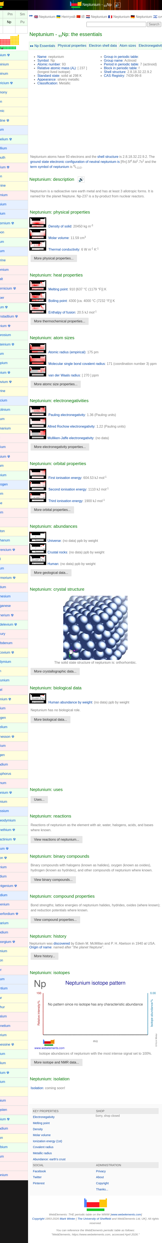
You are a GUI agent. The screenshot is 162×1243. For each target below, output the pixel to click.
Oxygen (9, 755)
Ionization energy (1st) (57, 1144)
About (105, 1180)
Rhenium (9, 867)
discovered (71, 952)
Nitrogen (9, 717)
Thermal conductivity (64, 249)
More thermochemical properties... (69, 321)
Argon (7, 101)
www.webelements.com (131, 1217)
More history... (54, 965)
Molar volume (58, 238)
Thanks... (107, 1192)
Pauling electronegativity (67, 418)
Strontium (10, 988)
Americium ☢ (13, 83)
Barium (8, 129)
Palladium (10, 764)
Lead (7, 559)
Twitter (47, 1180)
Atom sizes (137, 45)
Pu (32, 22)
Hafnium (9, 447)
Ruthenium (11, 904)
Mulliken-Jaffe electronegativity (71, 442)
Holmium (9, 475)
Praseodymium (14, 820)
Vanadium (10, 1128)
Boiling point (58, 301)
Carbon (8, 232)
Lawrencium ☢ (14, 550)
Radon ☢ (10, 858)
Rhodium (9, 876)
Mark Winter (76, 1222)
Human (53, 567)
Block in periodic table (125, 68)
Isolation (46, 1091)
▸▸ (41, 15)
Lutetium (9, 587)
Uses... (49, 803)
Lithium (8, 568)
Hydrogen (10, 484)
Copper (8, 297)
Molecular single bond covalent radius (77, 364)
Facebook (49, 1174)
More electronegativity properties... (70, 450)
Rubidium (10, 895)
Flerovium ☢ (12, 382)
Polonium (10, 801)
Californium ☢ (13, 223)
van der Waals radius (64, 379)
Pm (20, 14)
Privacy (106, 1174)
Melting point (58, 289)
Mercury (9, 633)
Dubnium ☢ (11, 326)
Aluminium (11, 64)
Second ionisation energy (67, 493)
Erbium (8, 353)
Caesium (9, 204)
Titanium (9, 1100)
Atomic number (58, 64)
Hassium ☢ (11, 456)
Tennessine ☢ (13, 1044)
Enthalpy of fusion (62, 312)
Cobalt (8, 279)
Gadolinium (11, 409)
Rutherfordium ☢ (15, 914)
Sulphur (9, 1007)
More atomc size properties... (65, 388)
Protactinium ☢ (14, 839)
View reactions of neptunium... (66, 843)
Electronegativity (54, 1120)
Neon (7, 671)
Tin (5, 1091)
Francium (10, 400)
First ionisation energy (65, 481)
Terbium (9, 1054)
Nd (7, 14)
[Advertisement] (100, 121)
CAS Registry (119, 75)
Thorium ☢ (11, 1072)
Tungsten (10, 1109)
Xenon (8, 1137)
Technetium (11, 1026)
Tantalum (10, 1016)
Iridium (8, 512)
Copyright (107, 1186)
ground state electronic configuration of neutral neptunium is (91, 162)
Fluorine (9, 391)
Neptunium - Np (101, 5)
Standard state (58, 75)
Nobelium (10, 727)
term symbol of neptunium (72, 167)
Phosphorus (12, 773)
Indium (8, 493)
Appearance (56, 79)
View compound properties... (65, 928)
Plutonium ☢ (12, 792)
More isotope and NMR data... (66, 1066)
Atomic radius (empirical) (67, 352)
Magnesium (11, 596)
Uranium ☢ (11, 1119)
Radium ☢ (11, 848)
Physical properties (82, 45)
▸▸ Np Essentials (52, 46)
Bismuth (9, 157)
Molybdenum (12, 643)
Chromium (11, 269)
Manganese (12, 606)
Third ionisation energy (65, 505)
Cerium (8, 241)
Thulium (9, 1081)
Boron (7, 176)
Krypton (9, 531)
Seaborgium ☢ (14, 942)
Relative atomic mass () (66, 68)
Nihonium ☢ (12, 699)
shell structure (117, 156)
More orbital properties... (62, 513)
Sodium (8, 979)
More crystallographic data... (65, 675)
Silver (7, 970)
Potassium (11, 811)
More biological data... (60, 723)
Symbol (52, 60)
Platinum (9, 783)
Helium (8, 465)
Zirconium (10, 1175)
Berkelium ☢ (12, 139)
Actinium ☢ (11, 55)
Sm (32, 14)
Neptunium (11, 680)
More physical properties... (64, 258)
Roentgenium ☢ (15, 886)
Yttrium (8, 1156)
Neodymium (12, 661)
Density (48, 1132)
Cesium (8, 251)
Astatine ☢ (11, 120)
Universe (55, 544)
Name (51, 56)
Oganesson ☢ (13, 736)
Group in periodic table (126, 56)
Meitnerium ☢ (13, 615)
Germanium (12, 428)
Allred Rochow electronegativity (71, 430)
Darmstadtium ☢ (15, 316)
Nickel (7, 689)
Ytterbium (10, 1147)
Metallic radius (52, 1156)
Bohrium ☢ (11, 167)
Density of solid (60, 226)
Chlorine (9, 260)
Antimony (10, 92)
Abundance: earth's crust (59, 1162)
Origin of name (59, 956)
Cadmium (10, 195)
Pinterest (48, 1186)
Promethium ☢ (14, 830)
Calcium (9, 213)
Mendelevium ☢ (15, 624)
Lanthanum (11, 540)
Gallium (8, 419)
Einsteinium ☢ (13, 344)
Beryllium (10, 148)
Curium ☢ (10, 307)
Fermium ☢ (11, 372)
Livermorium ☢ (14, 578)
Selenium (10, 951)
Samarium (10, 923)
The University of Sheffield (103, 1222)
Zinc (6, 1165)
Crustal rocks (58, 556)
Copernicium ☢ (14, 288)
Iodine (7, 503)
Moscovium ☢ (13, 652)
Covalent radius (53, 1150)
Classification (57, 83)
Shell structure (119, 72)
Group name (118, 60)
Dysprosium (12, 335)
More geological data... (61, 576)
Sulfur (7, 998)
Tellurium (9, 1035)
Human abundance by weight (70, 706)
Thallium (9, 1063)
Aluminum (10, 73)
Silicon (8, 960)
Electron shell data (113, 45)
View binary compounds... (63, 888)
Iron (6, 521)
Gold (6, 437)
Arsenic (8, 111)
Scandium (10, 932)
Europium (10, 363)
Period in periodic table (126, 64)
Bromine (9, 185)
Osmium (9, 745)
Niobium (9, 708)
